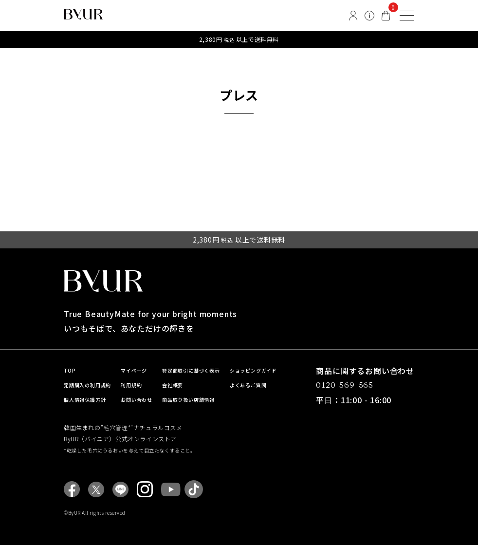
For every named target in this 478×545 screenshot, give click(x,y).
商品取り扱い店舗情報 (188, 399)
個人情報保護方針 (85, 399)
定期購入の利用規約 (87, 385)
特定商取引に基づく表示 (191, 370)
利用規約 (131, 385)
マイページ (134, 370)
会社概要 (172, 385)
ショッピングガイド (253, 370)
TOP (69, 370)
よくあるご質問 (248, 385)
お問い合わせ (136, 399)
